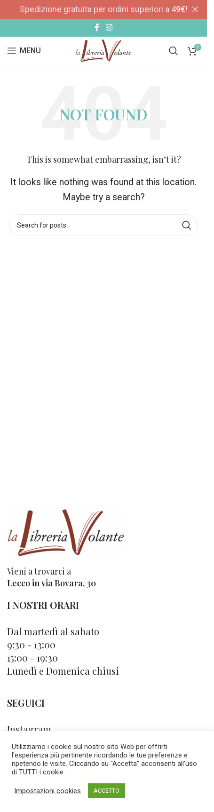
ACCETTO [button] (106, 790)
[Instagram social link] (109, 27)
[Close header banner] (195, 9)
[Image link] (66, 531)
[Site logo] (103, 50)
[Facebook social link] (97, 27)
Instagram (29, 729)
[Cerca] (173, 50)
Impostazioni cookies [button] (47, 791)
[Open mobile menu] (24, 50)
